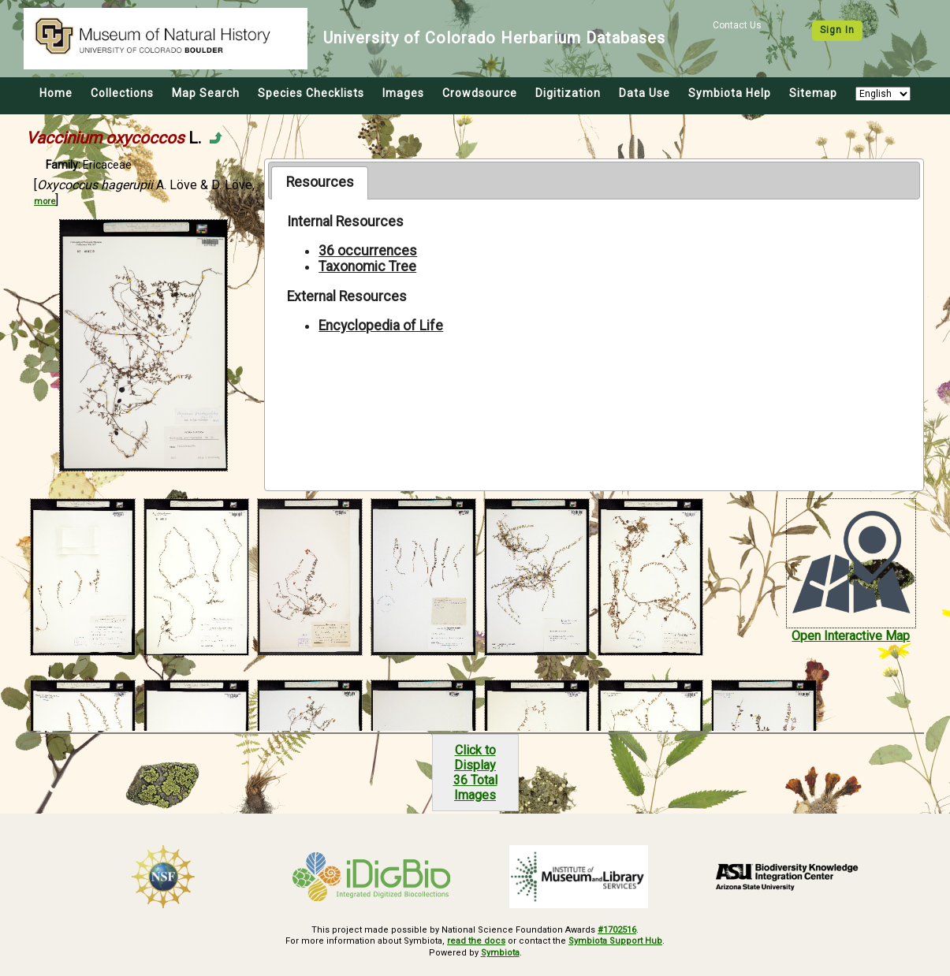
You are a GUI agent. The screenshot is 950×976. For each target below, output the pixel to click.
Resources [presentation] (320, 182)
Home (56, 93)
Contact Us (737, 25)
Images (403, 93)
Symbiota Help (729, 93)
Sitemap (813, 93)
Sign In (837, 29)
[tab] (319, 182)
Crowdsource (479, 93)
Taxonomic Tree (367, 266)
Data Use (644, 93)
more (44, 201)
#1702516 (617, 930)
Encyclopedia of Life (381, 325)
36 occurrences (368, 251)
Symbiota (500, 953)
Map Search (206, 93)
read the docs (476, 941)
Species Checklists (311, 93)
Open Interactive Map (851, 635)
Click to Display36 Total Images (475, 773)
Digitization (568, 93)
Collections (122, 93)
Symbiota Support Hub (615, 941)
